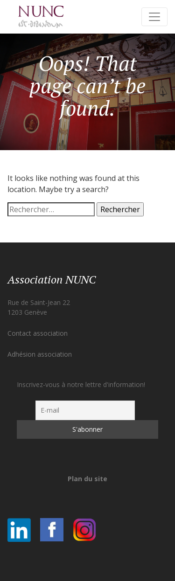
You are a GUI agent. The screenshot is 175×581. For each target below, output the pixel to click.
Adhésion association (39, 354)
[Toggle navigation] (154, 16)
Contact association (37, 333)
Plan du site (87, 478)
